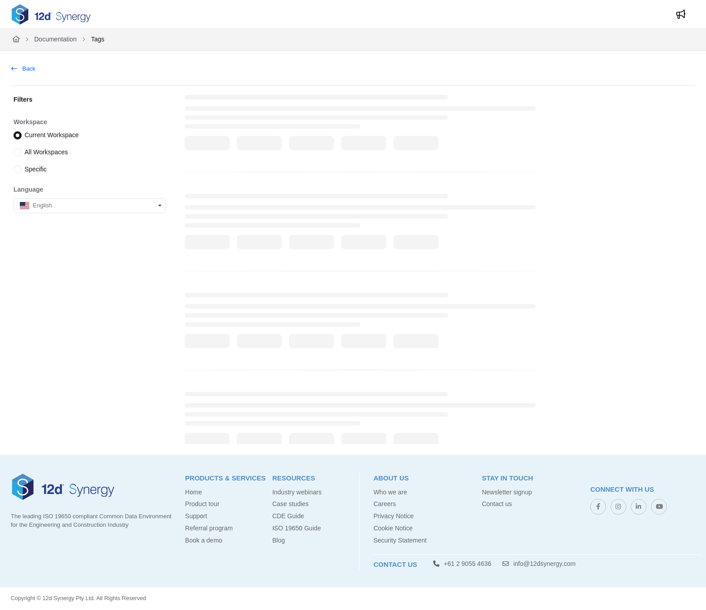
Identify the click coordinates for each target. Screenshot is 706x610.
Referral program (209, 528)
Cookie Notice (392, 528)
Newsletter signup (507, 492)
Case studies (290, 503)
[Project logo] (51, 14)
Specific (36, 168)
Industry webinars (297, 492)
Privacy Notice (393, 516)
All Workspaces (46, 152)
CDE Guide (288, 516)
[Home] (16, 40)
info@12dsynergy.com (538, 563)
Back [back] (23, 68)
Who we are (390, 492)
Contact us (497, 503)
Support (196, 516)
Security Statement (399, 540)
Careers (384, 503)
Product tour (202, 503)
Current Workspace (52, 135)
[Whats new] (681, 14)
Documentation (55, 39)
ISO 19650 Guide (296, 528)
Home (193, 492)
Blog (278, 540)
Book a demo (203, 540)
